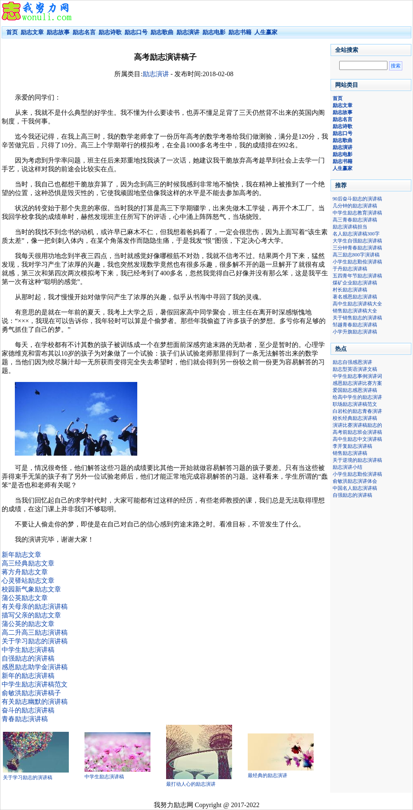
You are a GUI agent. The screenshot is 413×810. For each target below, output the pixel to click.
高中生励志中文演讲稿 (357, 439)
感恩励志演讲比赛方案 (357, 383)
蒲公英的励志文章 (28, 623)
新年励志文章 (21, 554)
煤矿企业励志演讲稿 (355, 283)
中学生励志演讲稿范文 (35, 684)
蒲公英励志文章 (25, 597)
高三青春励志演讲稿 (355, 220)
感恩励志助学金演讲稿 (35, 666)
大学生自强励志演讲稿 (357, 241)
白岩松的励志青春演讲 (357, 411)
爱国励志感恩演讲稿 (355, 390)
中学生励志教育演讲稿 (357, 213)
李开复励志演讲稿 (352, 446)
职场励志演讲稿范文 (355, 404)
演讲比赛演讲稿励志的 (357, 425)
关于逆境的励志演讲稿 (357, 460)
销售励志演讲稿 (350, 453)
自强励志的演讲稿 (28, 658)
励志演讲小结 (347, 467)
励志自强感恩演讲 (352, 362)
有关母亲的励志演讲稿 (35, 606)
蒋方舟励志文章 (25, 571)
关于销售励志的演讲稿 (357, 318)
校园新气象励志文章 (31, 589)
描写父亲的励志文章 (31, 615)
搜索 (396, 66)
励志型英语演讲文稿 (355, 369)
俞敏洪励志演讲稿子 (31, 692)
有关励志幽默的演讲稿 (35, 701)
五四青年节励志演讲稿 (357, 276)
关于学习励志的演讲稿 (35, 641)
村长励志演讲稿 (350, 290)
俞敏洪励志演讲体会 (355, 481)
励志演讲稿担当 (350, 227)
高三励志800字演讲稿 (356, 255)
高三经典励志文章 (28, 563)
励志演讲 (156, 73)
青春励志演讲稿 (25, 718)
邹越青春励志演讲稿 (355, 325)
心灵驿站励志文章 (28, 580)
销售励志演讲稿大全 (355, 311)
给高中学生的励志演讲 (357, 397)
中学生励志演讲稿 (28, 649)
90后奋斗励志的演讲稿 (357, 199)
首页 (12, 32)
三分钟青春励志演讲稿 (357, 248)
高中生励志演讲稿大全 (357, 304)
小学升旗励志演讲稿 (355, 332)
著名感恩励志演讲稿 (355, 297)
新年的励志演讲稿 (28, 675)
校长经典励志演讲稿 (355, 418)
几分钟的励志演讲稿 (355, 206)
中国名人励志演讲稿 (355, 488)
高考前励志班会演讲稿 (357, 432)
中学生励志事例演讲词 (357, 376)
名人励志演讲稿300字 (356, 234)
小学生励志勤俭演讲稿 (357, 262)
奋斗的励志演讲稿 (28, 710)
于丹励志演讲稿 (350, 269)
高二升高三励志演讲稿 (35, 632)
